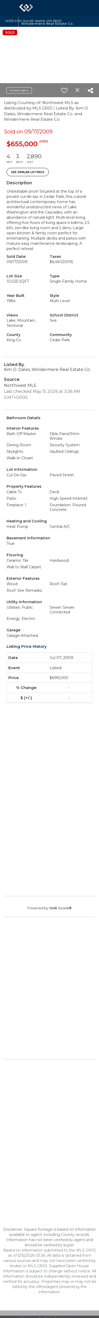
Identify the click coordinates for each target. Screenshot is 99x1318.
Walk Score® (60, 908)
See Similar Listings (27, 172)
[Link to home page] (26, 8)
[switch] (64, 90)
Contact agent (19, 90)
